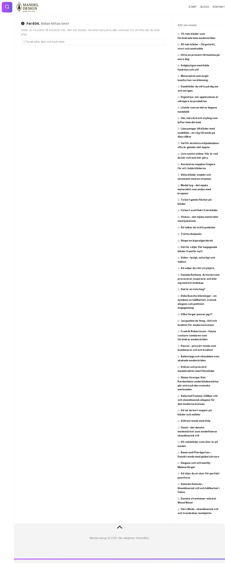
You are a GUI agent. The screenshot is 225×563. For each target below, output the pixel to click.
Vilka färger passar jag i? (196, 314)
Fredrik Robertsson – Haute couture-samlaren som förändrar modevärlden (197, 335)
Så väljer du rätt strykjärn (197, 268)
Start (186, 6)
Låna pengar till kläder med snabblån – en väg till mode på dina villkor (196, 132)
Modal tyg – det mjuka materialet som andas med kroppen (194, 189)
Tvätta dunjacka (191, 233)
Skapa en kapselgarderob (197, 240)
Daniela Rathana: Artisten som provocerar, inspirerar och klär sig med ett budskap (199, 278)
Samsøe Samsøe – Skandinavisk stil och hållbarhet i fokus (199, 488)
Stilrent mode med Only (196, 420)
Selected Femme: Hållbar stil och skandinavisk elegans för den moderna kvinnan (197, 399)
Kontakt (212, 6)
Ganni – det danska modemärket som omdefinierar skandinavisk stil (197, 431)
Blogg (198, 6)
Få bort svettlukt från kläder (199, 210)
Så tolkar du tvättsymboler (198, 227)
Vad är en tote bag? (193, 289)
